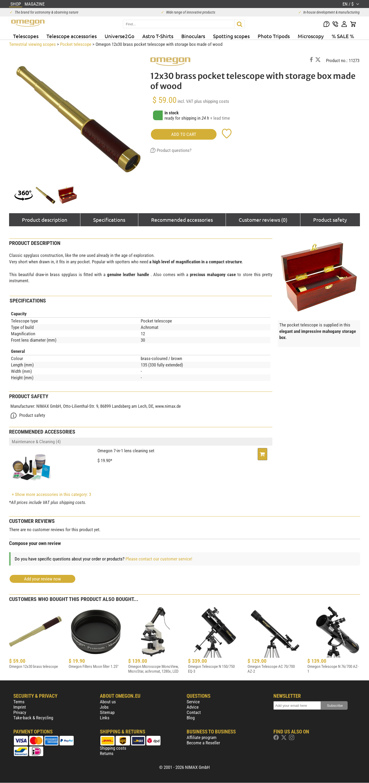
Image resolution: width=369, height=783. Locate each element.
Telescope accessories (71, 36)
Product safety (330, 219)
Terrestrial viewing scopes (32, 44)
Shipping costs (113, 748)
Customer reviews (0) (263, 219)
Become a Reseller (203, 742)
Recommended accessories (182, 219)
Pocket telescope (75, 44)
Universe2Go (119, 36)
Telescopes (25, 36)
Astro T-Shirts (157, 36)
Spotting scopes (231, 36)
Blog (191, 717)
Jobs (104, 707)
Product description (44, 219)
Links (104, 717)
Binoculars (193, 36)
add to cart (183, 134)
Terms (19, 701)
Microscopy (311, 36)
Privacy (19, 712)
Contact (194, 712)
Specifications (109, 219)
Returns (106, 753)
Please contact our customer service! (158, 559)
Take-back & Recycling (33, 717)
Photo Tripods (274, 36)
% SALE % (343, 36)
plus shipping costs (211, 101)
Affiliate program (202, 737)
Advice (193, 707)
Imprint (19, 707)
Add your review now (42, 579)
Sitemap (107, 712)
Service (193, 701)
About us (108, 701)
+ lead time (220, 118)
